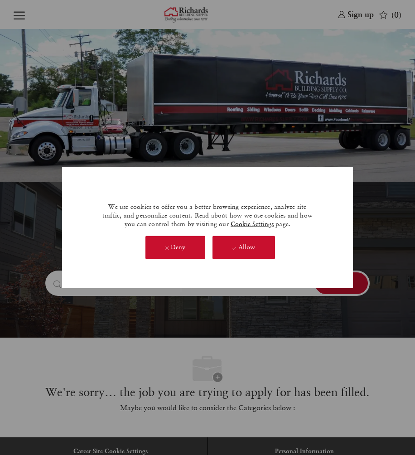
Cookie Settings (252, 224)
